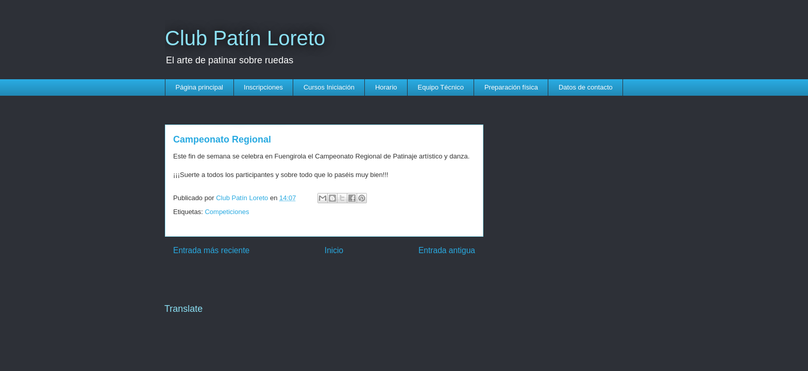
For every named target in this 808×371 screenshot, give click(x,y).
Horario (386, 87)
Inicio (334, 250)
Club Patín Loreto (245, 38)
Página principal (200, 87)
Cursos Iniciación (329, 87)
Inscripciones (263, 87)
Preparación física (511, 87)
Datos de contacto (586, 87)
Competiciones (227, 212)
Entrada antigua (446, 250)
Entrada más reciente (211, 250)
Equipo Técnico (441, 87)
